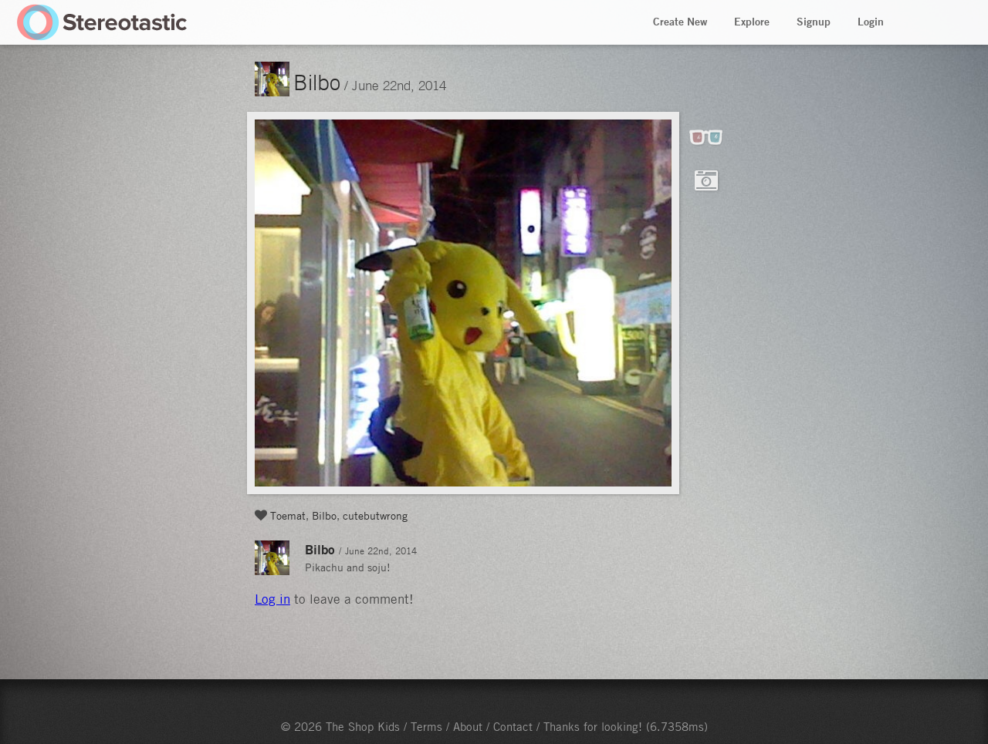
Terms (426, 726)
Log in (272, 599)
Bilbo (316, 82)
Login (871, 22)
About (467, 726)
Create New (680, 22)
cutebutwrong (375, 515)
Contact (513, 726)
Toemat (288, 515)
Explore (752, 22)
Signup (814, 22)
